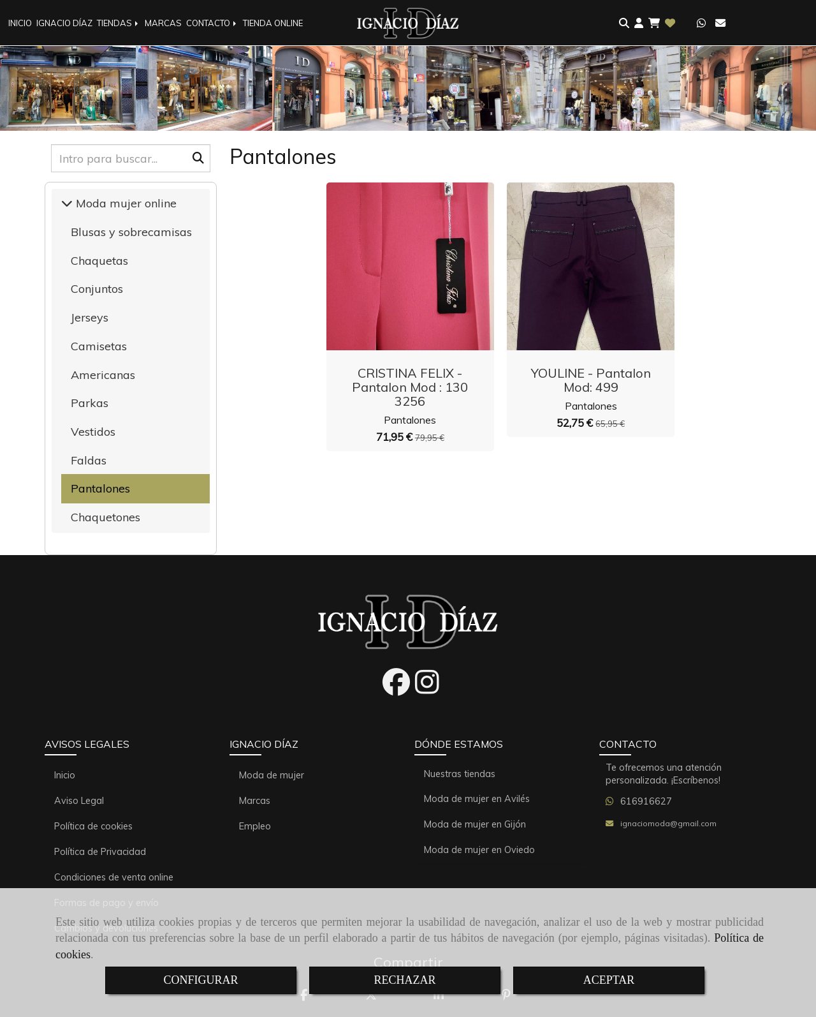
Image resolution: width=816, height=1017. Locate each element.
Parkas (89, 403)
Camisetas (99, 346)
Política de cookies (93, 826)
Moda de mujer (271, 775)
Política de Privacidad (100, 851)
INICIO (20, 23)
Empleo (255, 826)
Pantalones (410, 419)
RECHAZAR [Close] (404, 980)
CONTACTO (212, 23)
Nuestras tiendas (459, 774)
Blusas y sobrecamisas (131, 232)
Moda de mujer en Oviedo (479, 850)
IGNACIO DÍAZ (64, 23)
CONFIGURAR (200, 980)
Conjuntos (97, 288)
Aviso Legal (79, 800)
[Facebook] (396, 689)
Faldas (88, 460)
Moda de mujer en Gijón (475, 824)
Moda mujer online (125, 203)
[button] (639, 23)
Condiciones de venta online (113, 877)
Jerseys (89, 317)
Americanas (103, 374)
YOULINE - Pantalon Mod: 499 (591, 380)
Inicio (64, 775)
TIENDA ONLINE (273, 23)
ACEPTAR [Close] (609, 980)
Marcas (254, 800)
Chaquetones (105, 517)
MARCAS (163, 23)
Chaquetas (99, 260)
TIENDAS (118, 23)
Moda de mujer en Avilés (477, 799)
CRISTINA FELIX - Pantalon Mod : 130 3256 (410, 387)
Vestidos (93, 431)
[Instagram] (427, 689)
